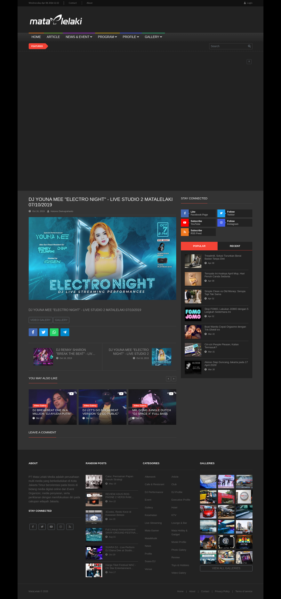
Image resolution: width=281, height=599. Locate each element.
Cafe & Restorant (154, 484)
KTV (173, 515)
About (89, 3)
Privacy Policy (222, 591)
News (148, 545)
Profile (148, 553)
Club (174, 484)
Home (180, 591)
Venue (148, 569)
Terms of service (243, 591)
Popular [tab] (199, 246)
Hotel (174, 507)
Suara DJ (150, 561)
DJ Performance (154, 492)
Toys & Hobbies (180, 565)
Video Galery (40, 320)
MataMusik (151, 538)
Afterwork (150, 476)
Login (248, 3)
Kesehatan (151, 515)
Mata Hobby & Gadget (179, 532)
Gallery (61, 320)
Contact (73, 3)
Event (148, 499)
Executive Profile (180, 499)
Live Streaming (153, 522)
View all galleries (226, 568)
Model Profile (178, 542)
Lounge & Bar (179, 522)
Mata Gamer (152, 530)
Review (175, 557)
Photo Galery (178, 549)
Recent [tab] (235, 246)
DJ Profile (176, 492)
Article (174, 476)
